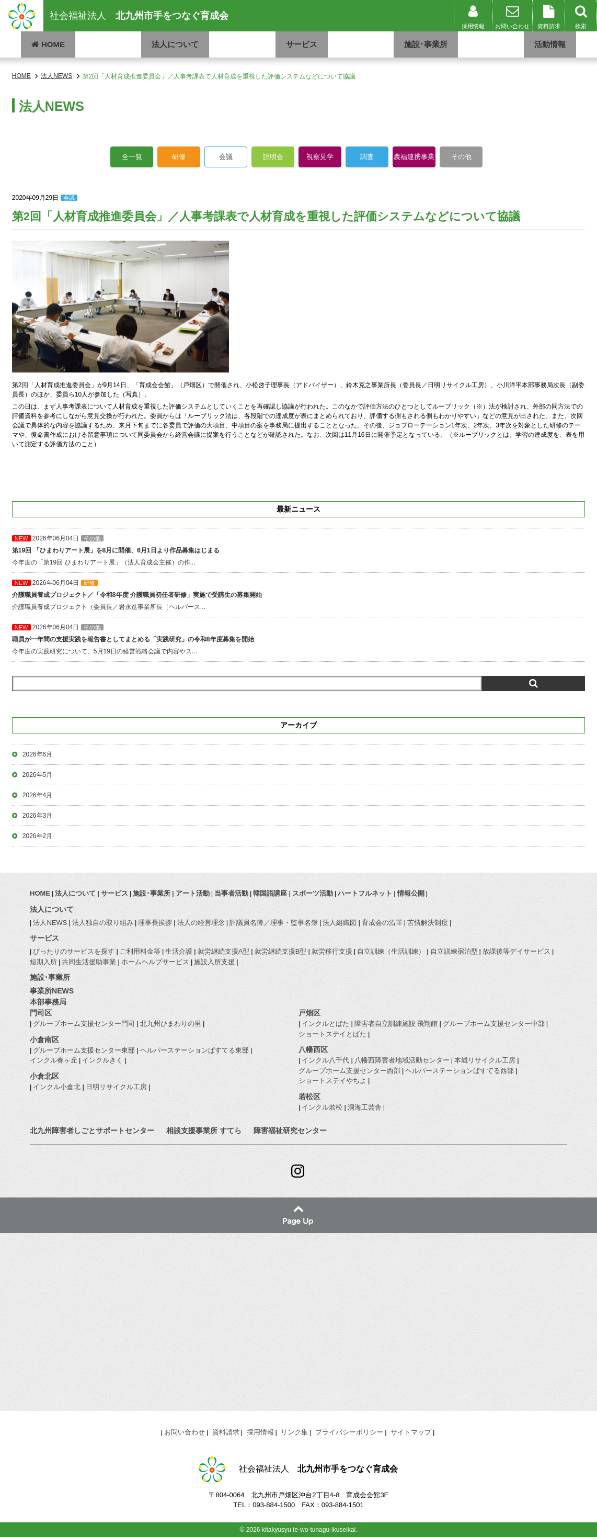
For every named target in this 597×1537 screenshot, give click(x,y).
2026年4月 (37, 795)
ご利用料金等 (140, 951)
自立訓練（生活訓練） (391, 951)
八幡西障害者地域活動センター (402, 1060)
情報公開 (410, 893)
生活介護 (178, 951)
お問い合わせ (184, 1432)
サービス (301, 44)
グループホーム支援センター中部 (494, 1023)
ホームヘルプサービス (155, 962)
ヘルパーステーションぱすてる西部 (459, 1071)
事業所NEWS (52, 991)
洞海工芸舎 (365, 1107)
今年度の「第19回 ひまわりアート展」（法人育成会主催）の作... (298, 550)
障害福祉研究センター (290, 1130)
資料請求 (225, 1432)
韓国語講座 (270, 893)
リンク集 (294, 1432)
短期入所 (43, 962)
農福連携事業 (414, 157)
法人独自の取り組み (102, 922)
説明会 (273, 157)
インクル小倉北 (57, 1087)
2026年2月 (37, 836)
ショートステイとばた (332, 1034)
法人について (175, 44)
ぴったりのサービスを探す (73, 951)
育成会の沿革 (382, 922)
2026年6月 (37, 754)
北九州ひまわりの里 (170, 1023)
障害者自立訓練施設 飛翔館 (396, 1023)
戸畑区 (309, 1013)
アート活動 (193, 893)
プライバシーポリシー (349, 1432)
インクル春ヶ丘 (53, 1060)
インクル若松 (322, 1107)
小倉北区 (44, 1076)
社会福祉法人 (139, 15)
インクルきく (102, 1060)
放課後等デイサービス (516, 951)
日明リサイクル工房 (116, 1087)
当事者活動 (231, 893)
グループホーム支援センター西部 (349, 1071)
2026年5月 (37, 774)
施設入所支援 (214, 962)
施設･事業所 (425, 44)
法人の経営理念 (201, 922)
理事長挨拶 (155, 922)
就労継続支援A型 (224, 951)
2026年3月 (37, 815)
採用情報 (260, 1432)
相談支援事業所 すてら (204, 1130)
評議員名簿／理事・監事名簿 (273, 922)
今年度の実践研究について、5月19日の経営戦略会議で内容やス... (298, 639)
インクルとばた (325, 1023)
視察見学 (320, 157)
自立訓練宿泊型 (454, 951)
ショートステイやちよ (332, 1080)
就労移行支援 (332, 951)
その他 (461, 157)
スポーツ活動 (312, 893)
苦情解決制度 (427, 922)
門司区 (41, 1013)
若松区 (309, 1096)
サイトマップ (411, 1432)
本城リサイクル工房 (484, 1060)
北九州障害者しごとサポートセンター (92, 1130)
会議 (226, 157)
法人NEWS (50, 922)
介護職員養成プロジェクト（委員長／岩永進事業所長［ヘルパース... (298, 595)
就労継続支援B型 (281, 951)
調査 (367, 157)
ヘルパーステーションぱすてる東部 (194, 1050)
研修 (179, 157)
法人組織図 (340, 922)
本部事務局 (48, 1002)
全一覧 (132, 157)
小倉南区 (44, 1039)
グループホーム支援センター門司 (84, 1023)
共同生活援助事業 (89, 962)
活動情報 (550, 44)
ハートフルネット (365, 893)
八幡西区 (313, 1049)
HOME (48, 44)
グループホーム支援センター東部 (84, 1050)
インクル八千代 (325, 1060)
